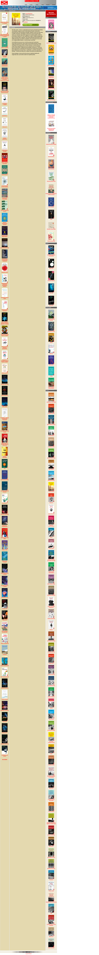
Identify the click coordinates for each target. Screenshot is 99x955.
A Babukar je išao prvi (51, 402)
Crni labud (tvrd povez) (4, 756)
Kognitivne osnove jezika (5, 298)
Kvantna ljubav (51, 156)
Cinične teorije (5, 372)
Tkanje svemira (4, 699)
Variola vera (4, 608)
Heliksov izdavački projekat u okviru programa (51, 116)
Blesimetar (51, 54)
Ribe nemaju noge (51, 583)
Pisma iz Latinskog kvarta (5, 211)
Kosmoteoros (5, 174)
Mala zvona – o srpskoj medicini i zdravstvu (4, 444)
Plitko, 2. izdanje (4, 47)
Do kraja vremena (4, 384)
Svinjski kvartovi (51, 651)
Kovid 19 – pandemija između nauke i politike (4, 360)
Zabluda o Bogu (4, 272)
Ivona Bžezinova (29, 13)
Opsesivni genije (51, 88)
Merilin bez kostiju (51, 868)
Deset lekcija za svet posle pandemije (5, 259)
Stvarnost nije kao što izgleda (4, 186)
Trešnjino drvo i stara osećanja (51, 925)
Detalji (51, 342)
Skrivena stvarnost (5, 710)
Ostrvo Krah (51, 719)
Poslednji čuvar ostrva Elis (51, 800)
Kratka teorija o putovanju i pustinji (51, 560)
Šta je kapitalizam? (5, 676)
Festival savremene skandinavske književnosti (51, 129)
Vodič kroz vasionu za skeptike (51, 255)
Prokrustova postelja (4, 151)
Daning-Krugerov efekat (51, 144)
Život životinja (51, 168)
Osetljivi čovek (51, 764)
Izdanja (37, 4)
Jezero (51, 707)
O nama (31, 4)
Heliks (26, 4)
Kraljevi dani (51, 663)
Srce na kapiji (51, 811)
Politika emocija (51, 29)
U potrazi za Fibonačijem (4, 198)
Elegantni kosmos (4, 687)
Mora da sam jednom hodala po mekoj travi (51, 823)
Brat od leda (51, 206)
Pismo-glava (51, 548)
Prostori (51, 879)
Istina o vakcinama (5, 643)
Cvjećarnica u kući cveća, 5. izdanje (4, 335)
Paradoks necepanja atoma (4, 431)
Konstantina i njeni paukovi (51, 572)
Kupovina (48, 4)
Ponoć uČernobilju (5, 457)
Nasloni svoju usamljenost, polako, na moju (51, 194)
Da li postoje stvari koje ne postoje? (5, 92)
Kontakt (53, 4)
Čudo (51, 219)
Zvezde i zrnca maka (51, 229)
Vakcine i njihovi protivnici (4, 310)
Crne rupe (51, 305)
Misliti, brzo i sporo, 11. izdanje (5, 23)
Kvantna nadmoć (51, 280)
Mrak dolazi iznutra (51, 424)
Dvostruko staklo (51, 730)
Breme (51, 629)
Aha (51, 913)
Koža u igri (5, 126)
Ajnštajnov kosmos (5, 743)
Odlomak (26, 21)
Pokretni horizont (51, 685)
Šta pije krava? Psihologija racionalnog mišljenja (5, 285)
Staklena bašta (51, 413)
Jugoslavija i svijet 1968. (5, 538)
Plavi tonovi (51, 364)
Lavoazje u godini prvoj (51, 42)
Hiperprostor (4, 732)
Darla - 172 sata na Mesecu (51, 607)
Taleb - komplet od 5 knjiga (4, 163)
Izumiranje (4, 721)
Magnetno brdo (51, 480)
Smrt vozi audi (51, 947)
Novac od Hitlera (51, 834)
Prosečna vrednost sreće (51, 742)
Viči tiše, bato (51, 491)
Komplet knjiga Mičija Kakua (5, 236)
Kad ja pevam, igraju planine (51, 388)
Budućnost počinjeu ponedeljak (51, 776)
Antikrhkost (4, 115)
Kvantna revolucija (5, 514)
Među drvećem (51, 696)
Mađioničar (51, 846)
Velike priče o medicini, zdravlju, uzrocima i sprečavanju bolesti (4, 79)
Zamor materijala (51, 618)
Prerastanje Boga (4, 479)
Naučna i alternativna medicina (4, 223)
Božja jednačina (4, 395)
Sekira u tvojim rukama (51, 525)
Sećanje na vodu (51, 331)
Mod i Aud (51, 936)
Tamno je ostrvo (51, 674)
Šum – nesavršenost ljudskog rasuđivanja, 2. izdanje (4, 35)
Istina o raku (4, 549)
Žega (51, 753)
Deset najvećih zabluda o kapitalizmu (5, 347)
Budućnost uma (4, 597)
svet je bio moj (51, 513)
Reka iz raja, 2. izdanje (4, 561)
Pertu (51, 537)
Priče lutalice (51, 435)
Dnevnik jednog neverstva (51, 901)
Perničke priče (51, 446)
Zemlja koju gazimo (51, 640)
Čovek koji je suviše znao (51, 77)
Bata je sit (51, 788)
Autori (43, 4)
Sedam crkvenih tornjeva (51, 320)
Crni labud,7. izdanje (4, 104)
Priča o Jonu (51, 890)
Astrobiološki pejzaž (4, 247)
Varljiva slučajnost (4, 139)
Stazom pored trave (51, 181)
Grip (5, 468)
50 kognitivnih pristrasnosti (5, 65)
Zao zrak (51, 292)
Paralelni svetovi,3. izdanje (4, 586)
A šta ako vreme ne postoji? (5, 491)
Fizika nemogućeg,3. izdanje (5, 574)
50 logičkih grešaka (4, 56)
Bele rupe (51, 268)
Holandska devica (51, 857)
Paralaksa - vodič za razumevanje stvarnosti (4, 418)
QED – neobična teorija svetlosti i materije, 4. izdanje (5, 322)
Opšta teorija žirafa (5, 665)
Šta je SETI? (4, 503)
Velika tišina (4, 406)
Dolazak (51, 353)
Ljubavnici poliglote (51, 595)
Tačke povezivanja (51, 240)
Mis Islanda (51, 469)
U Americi (5, 654)
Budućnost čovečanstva (4, 526)
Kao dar (51, 502)
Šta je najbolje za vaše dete (5, 632)
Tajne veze (4, 619)
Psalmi (51, 375)
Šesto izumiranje (51, 65)
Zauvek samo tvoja (51, 457)
